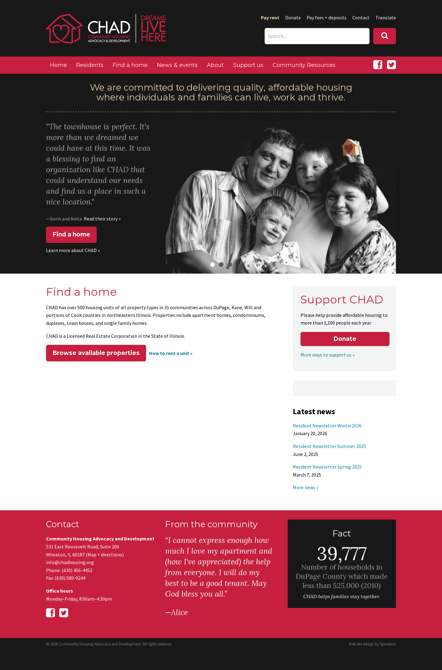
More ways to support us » (327, 355)
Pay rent (270, 17)
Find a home (130, 65)
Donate (293, 17)
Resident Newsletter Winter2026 (327, 426)
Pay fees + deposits (327, 17)
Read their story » (102, 219)
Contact (361, 17)
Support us (248, 65)
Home (58, 65)
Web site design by (372, 644)
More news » (305, 487)
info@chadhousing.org (70, 562)
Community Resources (304, 65)
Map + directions (104, 554)
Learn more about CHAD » (73, 250)
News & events (177, 65)
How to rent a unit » (170, 353)
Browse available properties (96, 352)
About (215, 65)
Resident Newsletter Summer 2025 (329, 446)
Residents (89, 65)
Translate (385, 17)
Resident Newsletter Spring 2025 (327, 467)
